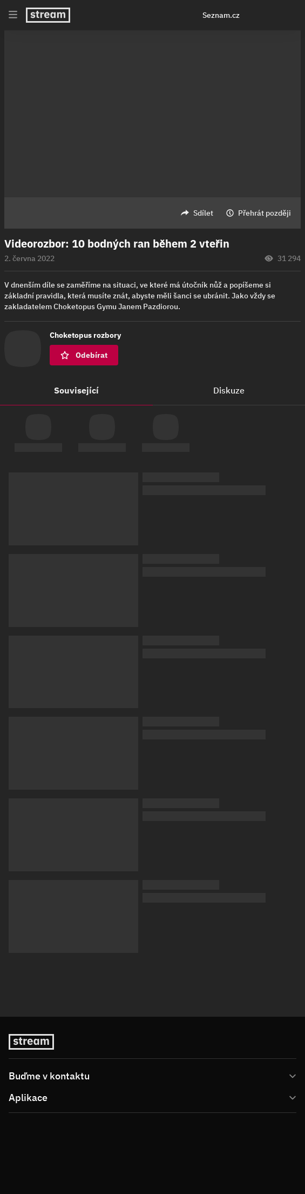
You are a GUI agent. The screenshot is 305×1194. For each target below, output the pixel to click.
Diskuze (229, 390)
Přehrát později (264, 213)
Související (76, 390)
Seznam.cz (221, 15)
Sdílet (203, 213)
